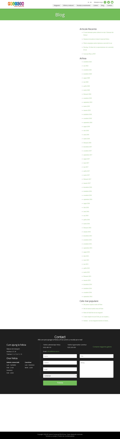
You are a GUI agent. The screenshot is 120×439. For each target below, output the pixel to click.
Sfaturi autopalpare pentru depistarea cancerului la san (97, 43)
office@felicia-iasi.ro (53, 351)
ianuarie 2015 (87, 280)
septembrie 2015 (87, 248)
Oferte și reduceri (68, 5)
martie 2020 (86, 90)
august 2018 (86, 126)
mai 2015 (85, 264)
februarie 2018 (87, 142)
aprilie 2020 (86, 86)
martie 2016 (86, 223)
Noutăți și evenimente (83, 5)
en (91, 2)
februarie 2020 (87, 94)
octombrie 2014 (87, 292)
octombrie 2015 (87, 244)
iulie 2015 (86, 256)
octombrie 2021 (87, 70)
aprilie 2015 (86, 268)
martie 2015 (86, 272)
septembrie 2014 (87, 296)
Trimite (60, 383)
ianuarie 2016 (87, 231)
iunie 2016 (86, 211)
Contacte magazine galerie (102, 347)
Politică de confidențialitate (66, 436)
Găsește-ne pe (98, 2)
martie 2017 (86, 175)
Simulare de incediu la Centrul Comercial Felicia (96, 39)
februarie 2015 (87, 276)
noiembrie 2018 (87, 114)
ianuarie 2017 (87, 183)
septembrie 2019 (87, 102)
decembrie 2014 (87, 284)
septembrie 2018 (87, 122)
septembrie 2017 (87, 155)
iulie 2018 (86, 130)
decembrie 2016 (87, 187)
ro (88, 2)
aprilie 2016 (86, 219)
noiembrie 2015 (87, 240)
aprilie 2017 (86, 171)
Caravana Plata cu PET (89, 54)
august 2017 (86, 159)
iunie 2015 (86, 260)
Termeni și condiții (51, 436)
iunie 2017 (86, 163)
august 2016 (86, 203)
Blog (102, 5)
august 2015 (86, 252)
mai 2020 (85, 82)
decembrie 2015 (87, 236)
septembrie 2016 (87, 199)
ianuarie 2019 (87, 110)
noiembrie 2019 (87, 98)
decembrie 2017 (87, 146)
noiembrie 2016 (87, 191)
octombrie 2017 (87, 151)
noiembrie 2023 (87, 61)
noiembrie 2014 (87, 288)
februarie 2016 (87, 227)
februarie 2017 (87, 179)
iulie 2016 (86, 207)
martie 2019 (86, 106)
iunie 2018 (86, 134)
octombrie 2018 (87, 118)
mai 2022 (85, 66)
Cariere (96, 5)
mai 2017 (85, 167)
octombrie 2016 (87, 195)
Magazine (57, 5)
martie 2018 (86, 138)
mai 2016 (85, 215)
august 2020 (86, 78)
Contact (109, 5)
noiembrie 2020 (87, 74)
